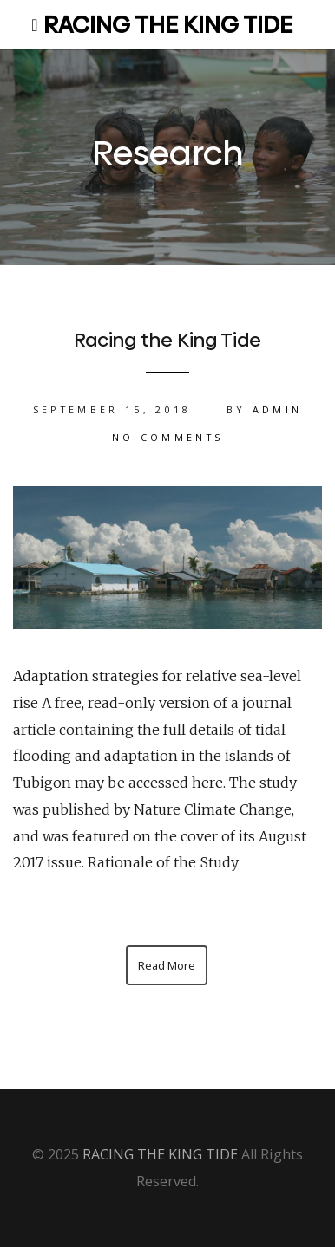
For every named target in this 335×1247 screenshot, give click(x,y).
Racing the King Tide (167, 340)
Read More (166, 965)
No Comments (168, 437)
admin (278, 409)
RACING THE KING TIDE (167, 25)
